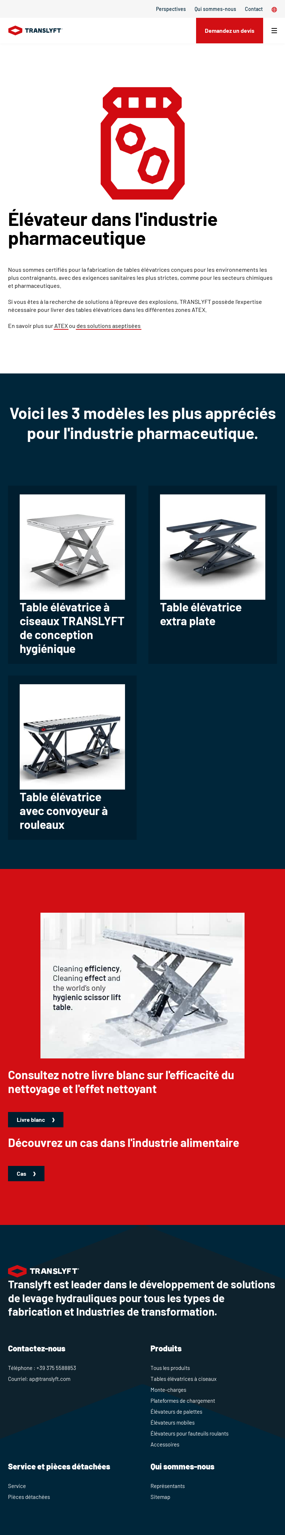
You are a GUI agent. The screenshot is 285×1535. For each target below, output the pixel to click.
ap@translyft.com (49, 1378)
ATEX (61, 325)
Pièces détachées (29, 1496)
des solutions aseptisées (109, 325)
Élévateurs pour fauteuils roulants (190, 1433)
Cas (22, 1173)
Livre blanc (31, 1119)
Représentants (168, 1486)
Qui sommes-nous (215, 9)
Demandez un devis (229, 30)
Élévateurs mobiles (173, 1422)
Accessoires (165, 1444)
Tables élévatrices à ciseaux (183, 1378)
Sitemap (160, 1496)
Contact (254, 9)
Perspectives (171, 9)
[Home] (35, 31)
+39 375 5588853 (56, 1367)
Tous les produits (170, 1367)
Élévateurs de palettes (176, 1411)
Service (17, 1486)
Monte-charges (168, 1389)
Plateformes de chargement (183, 1400)
